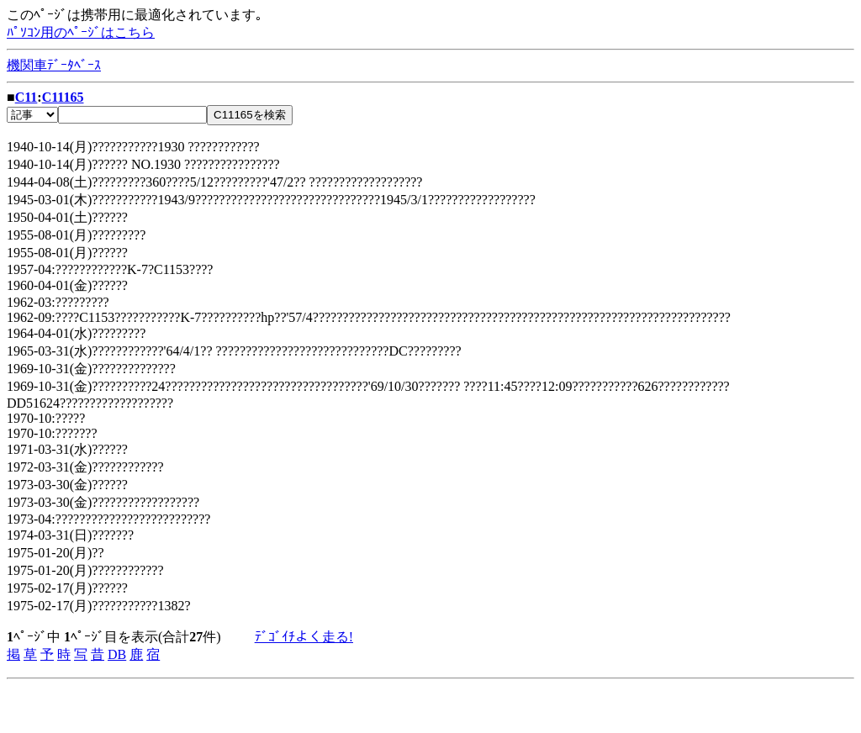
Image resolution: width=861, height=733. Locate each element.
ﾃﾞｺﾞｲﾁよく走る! (304, 637)
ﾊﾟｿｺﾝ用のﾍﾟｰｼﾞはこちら (81, 32)
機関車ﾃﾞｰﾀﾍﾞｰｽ (54, 65)
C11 (26, 97)
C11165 (63, 97)
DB (117, 654)
